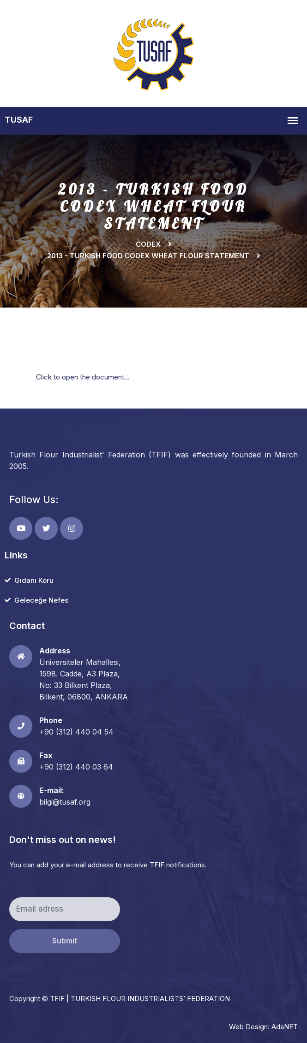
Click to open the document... (83, 377)
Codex (148, 244)
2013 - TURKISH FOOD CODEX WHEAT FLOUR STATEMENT (148, 255)
